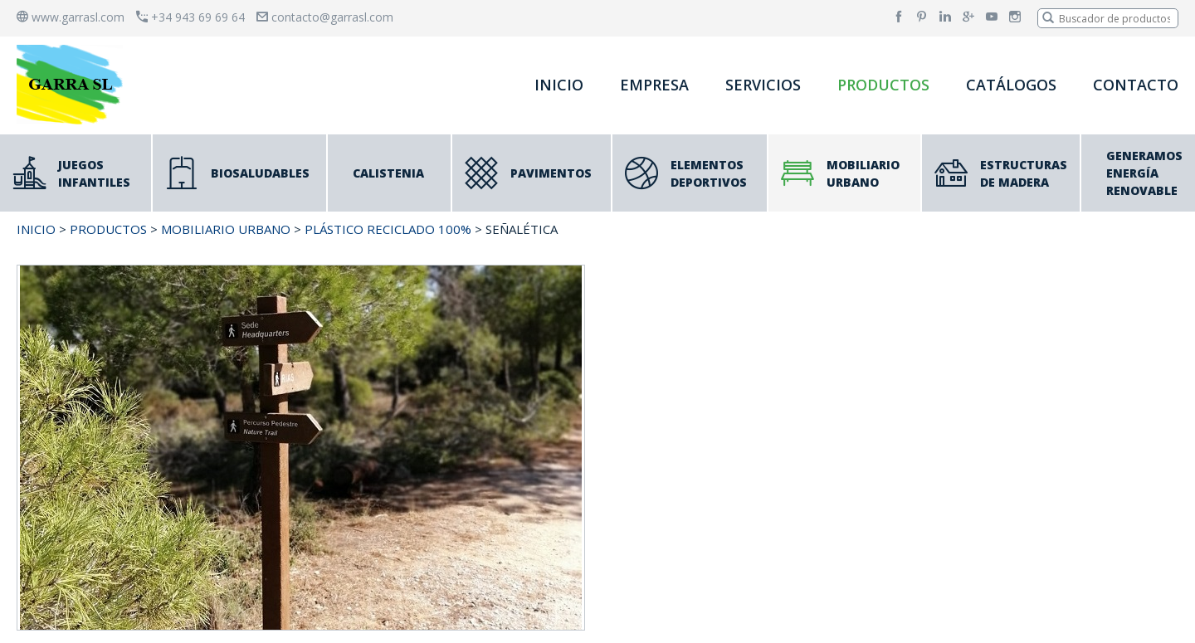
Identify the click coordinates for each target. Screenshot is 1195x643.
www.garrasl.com (70, 17)
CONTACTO (1135, 85)
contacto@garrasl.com (324, 17)
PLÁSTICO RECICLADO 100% (388, 229)
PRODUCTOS (883, 85)
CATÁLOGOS (1011, 85)
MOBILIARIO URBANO (225, 229)
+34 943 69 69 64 (190, 17)
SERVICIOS (763, 85)
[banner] (73, 84)
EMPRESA (654, 85)
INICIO (558, 85)
